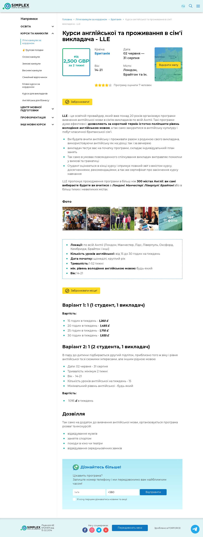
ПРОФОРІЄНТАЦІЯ (33, 117)
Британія (102, 53)
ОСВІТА (26, 26)
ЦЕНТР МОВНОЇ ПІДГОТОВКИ (31, 109)
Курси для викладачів (35, 93)
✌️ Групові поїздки (32, 50)
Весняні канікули (32, 70)
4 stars (106, 85)
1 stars (96, 85)
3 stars (103, 85)
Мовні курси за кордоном (31, 85)
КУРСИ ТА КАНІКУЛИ (34, 33)
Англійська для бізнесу (35, 100)
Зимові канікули (31, 63)
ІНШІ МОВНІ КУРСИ (33, 124)
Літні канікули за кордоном (31, 42)
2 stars (100, 85)
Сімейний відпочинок (34, 77)
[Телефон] (122, 492)
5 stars (110, 85)
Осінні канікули (31, 56)
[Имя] (89, 492)
